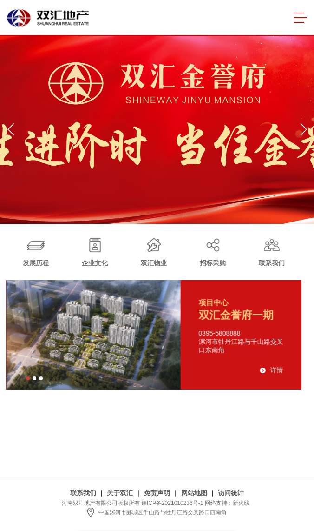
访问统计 (231, 493)
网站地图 (194, 493)
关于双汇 (120, 493)
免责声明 (157, 493)
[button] (11, 129)
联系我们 (83, 493)
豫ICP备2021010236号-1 (172, 503)
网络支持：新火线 (227, 503)
